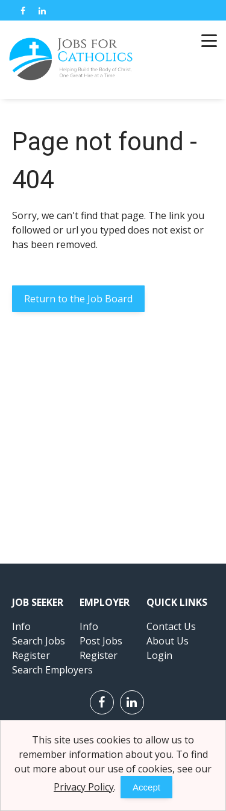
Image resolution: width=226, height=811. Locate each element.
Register (31, 655)
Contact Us (171, 626)
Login (159, 655)
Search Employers (52, 669)
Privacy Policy (84, 787)
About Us (167, 640)
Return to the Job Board (78, 298)
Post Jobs (101, 640)
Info (21, 626)
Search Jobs (38, 640)
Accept (146, 787)
